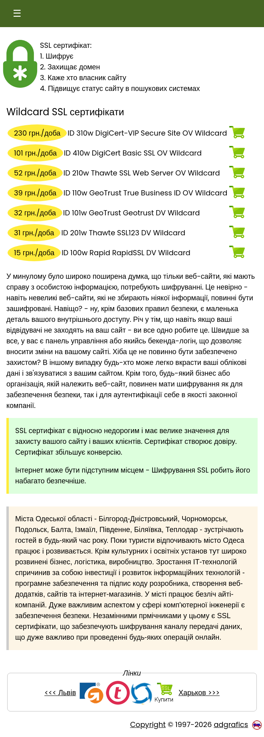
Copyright (148, 724)
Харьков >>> (199, 693)
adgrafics (231, 724)
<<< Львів (60, 693)
